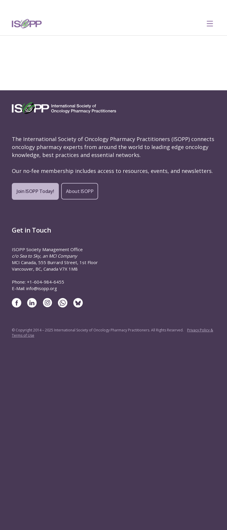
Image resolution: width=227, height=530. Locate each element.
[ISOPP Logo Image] (27, 23)
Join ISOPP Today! (35, 191)
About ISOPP (80, 191)
